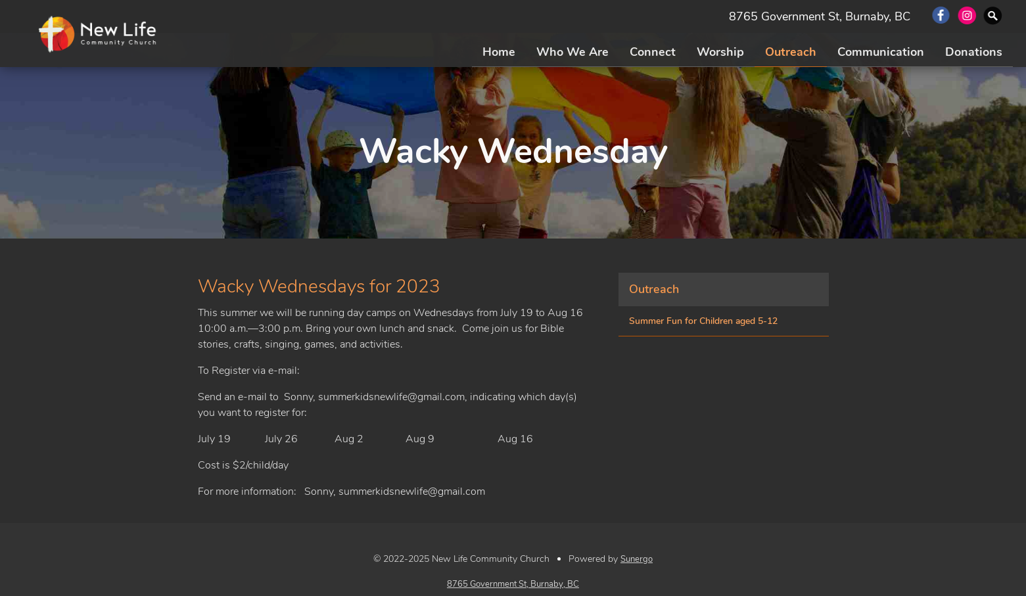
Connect (653, 52)
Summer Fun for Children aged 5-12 (703, 321)
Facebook (940, 16)
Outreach (790, 52)
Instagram (967, 16)
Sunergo (636, 559)
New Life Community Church (99, 35)
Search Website (993, 16)
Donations (973, 52)
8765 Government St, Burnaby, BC (819, 16)
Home (498, 52)
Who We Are (572, 52)
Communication (880, 52)
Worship (720, 52)
